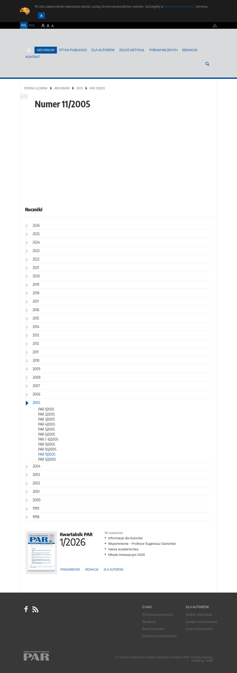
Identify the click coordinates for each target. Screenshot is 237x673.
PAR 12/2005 (47, 459)
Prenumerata (70, 569)
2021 (36, 267)
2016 (36, 309)
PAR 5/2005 (46, 429)
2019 (36, 284)
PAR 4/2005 (46, 424)
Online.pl (52, 656)
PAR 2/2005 (46, 414)
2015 (36, 318)
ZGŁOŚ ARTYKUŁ (132, 50)
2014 (36, 326)
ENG (32, 25)
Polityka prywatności (157, 615)
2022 (36, 259)
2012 (36, 343)
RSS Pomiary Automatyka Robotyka (35, 609)
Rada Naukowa (153, 629)
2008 (37, 377)
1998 (36, 517)
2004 (36, 466)
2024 (36, 242)
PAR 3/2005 (46, 419)
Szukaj (207, 63)
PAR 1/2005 (46, 409)
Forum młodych (163, 50)
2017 (36, 301)
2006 (36, 394)
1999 (36, 508)
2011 (35, 352)
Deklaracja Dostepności (159, 636)
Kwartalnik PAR (76, 539)
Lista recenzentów (199, 629)
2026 (36, 225)
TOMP (209, 660)
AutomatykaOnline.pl (51, 43)
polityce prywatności (179, 6)
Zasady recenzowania (201, 622)
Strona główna (35, 88)
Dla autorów (103, 50)
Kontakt (33, 57)
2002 (36, 483)
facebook (26, 609)
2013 (36, 335)
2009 (36, 369)
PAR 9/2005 (46, 444)
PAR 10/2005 (47, 449)
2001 (36, 491)
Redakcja (189, 50)
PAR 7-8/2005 (48, 439)
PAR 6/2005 (46, 434)
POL (24, 25)
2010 (36, 360)
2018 (36, 293)
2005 (79, 88)
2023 (36, 250)
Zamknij (41, 15)
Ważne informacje (199, 615)
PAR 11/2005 (46, 454)
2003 (36, 474)
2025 (36, 234)
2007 (36, 385)
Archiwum (62, 88)
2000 (37, 500)
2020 (36, 276)
